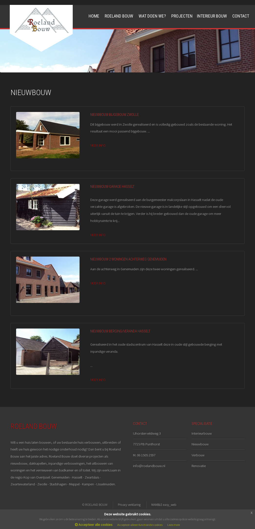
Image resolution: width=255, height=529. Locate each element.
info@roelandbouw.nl (149, 466)
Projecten (182, 16)
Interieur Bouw (212, 16)
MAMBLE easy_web (163, 505)
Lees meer (173, 525)
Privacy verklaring (129, 505)
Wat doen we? (152, 16)
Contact (240, 16)
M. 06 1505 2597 (144, 455)
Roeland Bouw (119, 16)
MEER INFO (98, 145)
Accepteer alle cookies (93, 524)
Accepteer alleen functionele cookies (140, 525)
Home (94, 16)
